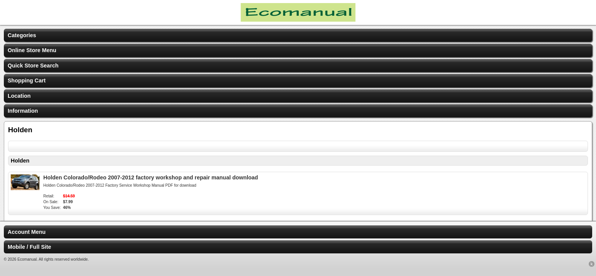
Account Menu (27, 232)
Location (19, 96)
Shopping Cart (27, 80)
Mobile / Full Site (29, 247)
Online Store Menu (32, 50)
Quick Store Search (33, 65)
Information (23, 111)
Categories (22, 35)
